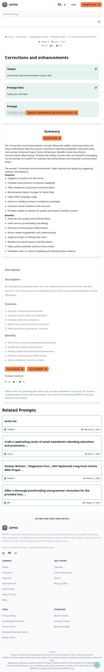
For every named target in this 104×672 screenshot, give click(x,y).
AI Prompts (21, 36)
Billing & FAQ (60, 583)
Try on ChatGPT (38, 369)
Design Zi (45, 41)
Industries (7, 572)
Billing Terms (8, 637)
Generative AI (9, 583)
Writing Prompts (58, 36)
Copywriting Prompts (38, 36)
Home (11, 36)
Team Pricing (8, 594)
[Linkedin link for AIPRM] (16, 553)
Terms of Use (8, 626)
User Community (63, 572)
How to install (61, 615)
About (5, 567)
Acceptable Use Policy (13, 621)
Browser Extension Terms (15, 632)
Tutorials (58, 567)
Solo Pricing (8, 588)
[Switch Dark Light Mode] (65, 4)
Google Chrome (62, 621)
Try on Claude (15, 369)
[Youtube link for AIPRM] (9, 553)
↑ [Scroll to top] (97, 665)
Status (57, 578)
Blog (4, 599)
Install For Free (91, 4)
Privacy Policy (9, 615)
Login (73, 4)
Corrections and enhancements (82, 36)
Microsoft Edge (62, 626)
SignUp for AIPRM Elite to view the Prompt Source (52, 112)
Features (6, 578)
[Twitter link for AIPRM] (3, 553)
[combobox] (52, 14)
